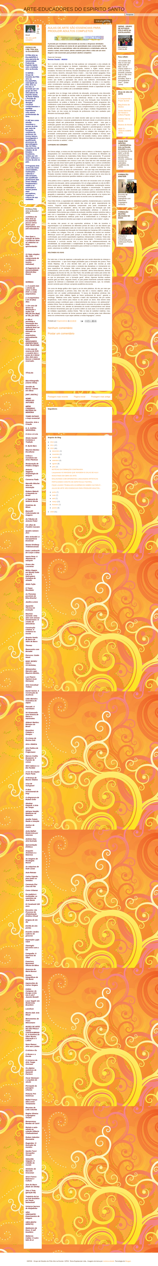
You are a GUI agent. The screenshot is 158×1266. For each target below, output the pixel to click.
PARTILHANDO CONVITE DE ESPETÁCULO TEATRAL (72, 482)
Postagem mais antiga (100, 397)
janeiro (55, 508)
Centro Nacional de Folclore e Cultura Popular (124, 113)
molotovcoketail (108, 1261)
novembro (56, 454)
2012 (52, 442)
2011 (52, 445)
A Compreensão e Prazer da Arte (125, 100)
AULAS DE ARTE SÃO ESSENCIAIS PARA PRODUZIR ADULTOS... (76, 488)
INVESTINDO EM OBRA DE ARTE (64, 476)
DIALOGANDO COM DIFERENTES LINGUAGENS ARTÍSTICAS (75, 479)
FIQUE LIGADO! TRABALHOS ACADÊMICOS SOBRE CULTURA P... (76, 485)
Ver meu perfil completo (31, 39)
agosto (55, 464)
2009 (52, 512)
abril (54, 498)
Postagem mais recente (58, 397)
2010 (52, 448)
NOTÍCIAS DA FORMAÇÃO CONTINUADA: (67, 469)
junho (54, 492)
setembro (55, 460)
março (54, 501)
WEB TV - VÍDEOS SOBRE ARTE (124, 131)
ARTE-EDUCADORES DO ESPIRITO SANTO (74, 9)
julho (54, 467)
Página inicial (79, 397)
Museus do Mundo (125, 125)
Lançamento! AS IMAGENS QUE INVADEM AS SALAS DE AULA (75, 472)
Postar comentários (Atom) (82, 403)
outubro (55, 457)
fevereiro (55, 505)
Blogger (128, 1261)
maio (54, 495)
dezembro (56, 451)
